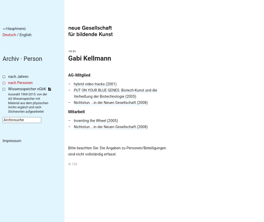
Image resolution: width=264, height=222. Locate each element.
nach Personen (20, 83)
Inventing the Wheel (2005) (96, 121)
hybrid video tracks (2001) (95, 84)
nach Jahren (18, 77)
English (26, 35)
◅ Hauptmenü (14, 29)
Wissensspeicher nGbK (29, 89)
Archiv (11, 58)
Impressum (12, 141)
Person (33, 58)
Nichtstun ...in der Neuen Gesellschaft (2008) (111, 103)
